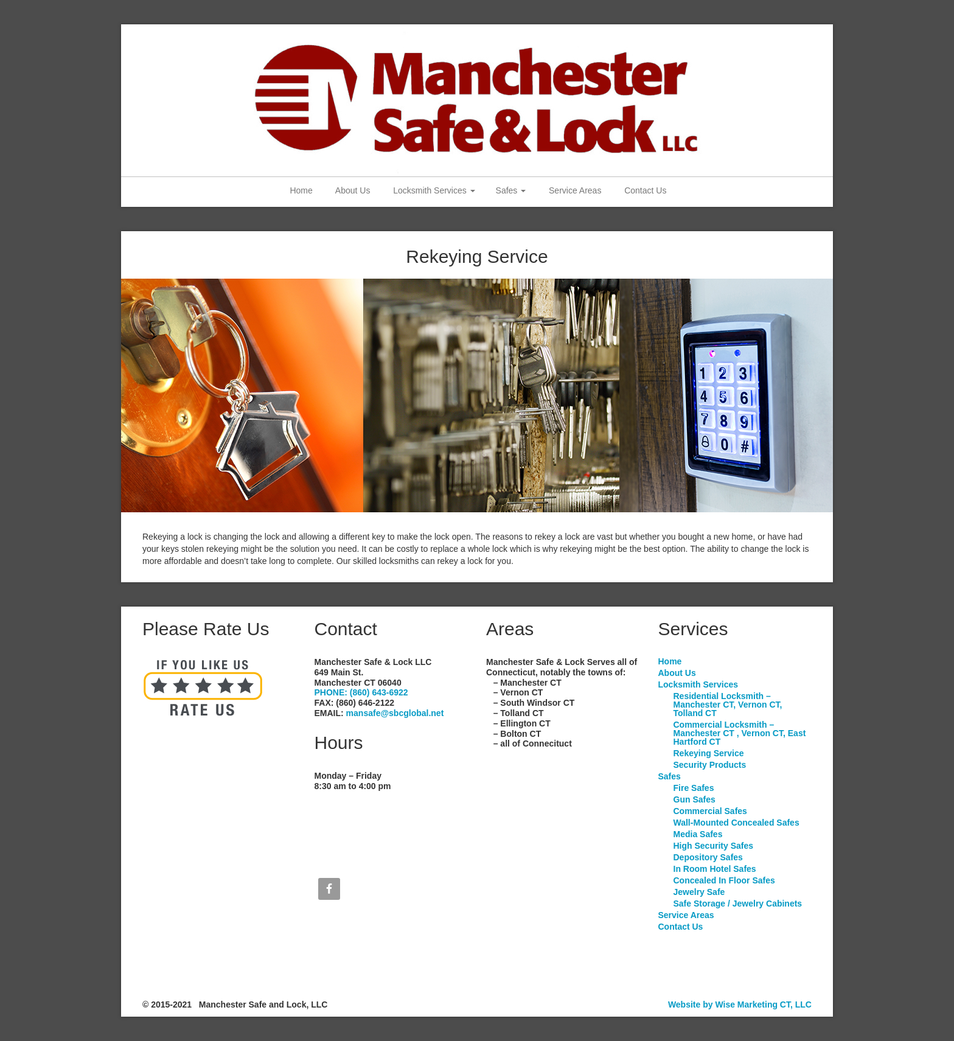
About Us (352, 190)
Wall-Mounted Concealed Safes (736, 822)
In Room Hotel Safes (715, 869)
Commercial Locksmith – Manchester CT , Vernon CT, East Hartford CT (740, 733)
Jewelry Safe (699, 892)
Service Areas (573, 190)
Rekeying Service (709, 753)
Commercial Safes (710, 811)
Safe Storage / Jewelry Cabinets (738, 903)
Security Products (710, 765)
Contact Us (644, 190)
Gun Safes (695, 799)
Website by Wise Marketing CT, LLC (740, 1004)
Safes (511, 190)
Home (300, 190)
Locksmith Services (433, 190)
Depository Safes (708, 857)
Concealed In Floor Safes (724, 880)
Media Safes (698, 834)
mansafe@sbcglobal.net (395, 713)
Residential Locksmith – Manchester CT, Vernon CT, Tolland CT (728, 704)
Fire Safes (694, 788)
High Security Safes (714, 846)
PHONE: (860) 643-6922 (361, 692)
